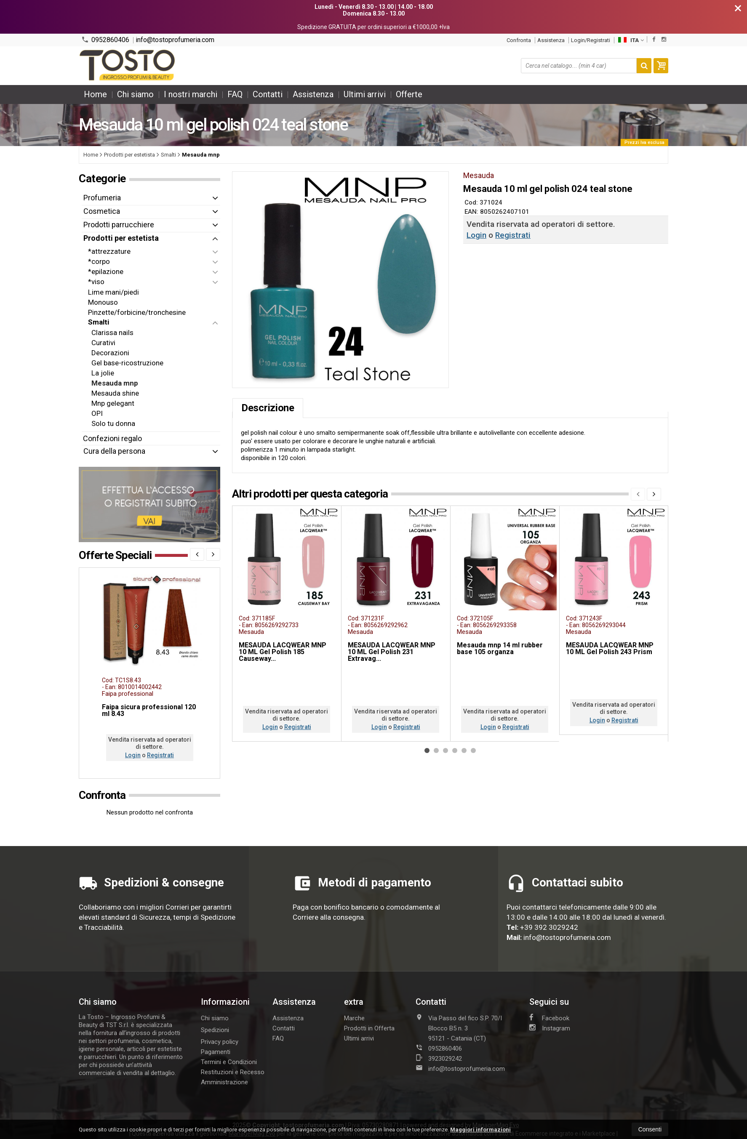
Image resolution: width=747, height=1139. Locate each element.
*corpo (99, 261)
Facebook (549, 1018)
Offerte (409, 94)
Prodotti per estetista (121, 238)
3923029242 (439, 1058)
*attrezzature (109, 251)
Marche (354, 1018)
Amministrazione (224, 1082)
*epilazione (105, 271)
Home (95, 94)
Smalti (98, 322)
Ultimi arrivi (365, 94)
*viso (96, 281)
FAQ (235, 94)
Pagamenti (215, 1052)
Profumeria (102, 197)
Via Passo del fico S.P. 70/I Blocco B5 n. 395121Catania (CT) (459, 1028)
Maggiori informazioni (480, 1129)
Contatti (268, 94)
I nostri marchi (190, 94)
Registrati (513, 235)
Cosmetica (101, 211)
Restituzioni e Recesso (232, 1072)
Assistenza (551, 40)
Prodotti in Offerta (369, 1028)
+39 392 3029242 (549, 927)
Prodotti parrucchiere (118, 224)
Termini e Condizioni (229, 1062)
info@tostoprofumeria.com (175, 40)
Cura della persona (114, 451)
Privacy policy (219, 1042)
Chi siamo (135, 94)
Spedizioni (215, 1030)
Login (476, 235)
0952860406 (105, 40)
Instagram (549, 1028)
